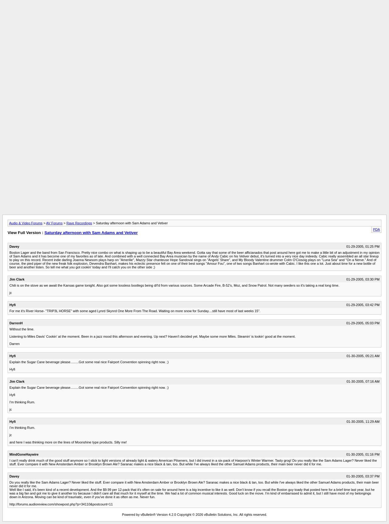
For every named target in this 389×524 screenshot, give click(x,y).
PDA (376, 229)
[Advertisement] (194, 16)
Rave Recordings (79, 223)
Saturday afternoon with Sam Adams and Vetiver (91, 232)
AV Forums (54, 223)
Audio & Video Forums (26, 223)
